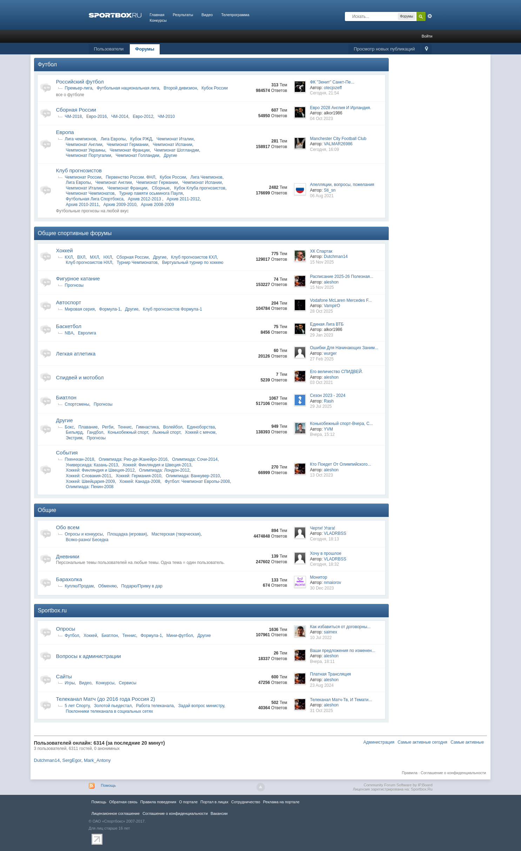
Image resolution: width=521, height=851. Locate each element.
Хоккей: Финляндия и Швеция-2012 (100, 470)
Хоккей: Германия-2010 (138, 475)
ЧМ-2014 (119, 116)
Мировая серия (80, 309)
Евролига (87, 333)
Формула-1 (110, 309)
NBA (69, 333)
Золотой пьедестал (113, 705)
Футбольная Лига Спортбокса (94, 199)
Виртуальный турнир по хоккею (192, 262)
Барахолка (69, 579)
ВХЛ (81, 257)
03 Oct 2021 (321, 382)
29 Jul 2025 (321, 406)
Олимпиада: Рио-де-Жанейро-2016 (133, 459)
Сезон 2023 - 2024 (327, 395)
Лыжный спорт (167, 432)
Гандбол (95, 432)
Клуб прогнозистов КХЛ (194, 257)
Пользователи (109, 49)
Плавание (88, 427)
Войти (427, 36)
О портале (188, 802)
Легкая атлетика (76, 354)
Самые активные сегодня (422, 742)
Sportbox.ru (52, 610)
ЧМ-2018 (73, 116)
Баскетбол (69, 326)
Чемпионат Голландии (137, 155)
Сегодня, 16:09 (324, 149)
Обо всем (68, 527)
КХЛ (69, 257)
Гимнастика (147, 427)
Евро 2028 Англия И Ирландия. (340, 107)
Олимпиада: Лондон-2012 (164, 470)
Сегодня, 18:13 (324, 539)
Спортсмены (77, 404)
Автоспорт (68, 302)
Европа (65, 132)
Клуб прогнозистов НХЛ (89, 262)
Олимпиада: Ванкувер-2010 (193, 475)
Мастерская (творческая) (176, 534)
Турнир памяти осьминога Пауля (151, 193)
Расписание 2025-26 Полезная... (341, 276)
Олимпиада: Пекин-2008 (90, 486)
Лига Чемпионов (206, 177)
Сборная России (76, 110)
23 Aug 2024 (321, 685)
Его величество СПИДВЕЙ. (336, 371)
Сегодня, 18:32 (324, 564)
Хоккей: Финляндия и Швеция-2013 (156, 465)
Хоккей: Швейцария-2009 (90, 481)
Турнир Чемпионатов (137, 262)
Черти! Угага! (322, 528)
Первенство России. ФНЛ (130, 177)
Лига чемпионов (80, 139)
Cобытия (67, 453)
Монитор (318, 577)
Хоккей (64, 250)
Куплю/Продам (79, 586)
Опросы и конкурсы (84, 534)
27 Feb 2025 (321, 359)
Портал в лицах (214, 802)
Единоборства (201, 427)
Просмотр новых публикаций (384, 49)
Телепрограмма (235, 15)
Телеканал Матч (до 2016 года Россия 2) (105, 699)
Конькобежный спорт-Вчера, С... (341, 423)
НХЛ (107, 257)
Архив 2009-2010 (119, 204)
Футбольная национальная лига (128, 88)
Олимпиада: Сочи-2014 (195, 459)
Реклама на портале (281, 802)
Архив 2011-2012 (183, 199)
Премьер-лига (78, 88)
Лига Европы (113, 139)
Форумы (144, 49)
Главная (157, 15)
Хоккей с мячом (200, 432)
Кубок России (214, 88)
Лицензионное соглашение (116, 813)
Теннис (125, 427)
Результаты (183, 15)
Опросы (65, 629)
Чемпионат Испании (172, 144)
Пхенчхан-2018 (79, 459)
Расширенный (430, 16)
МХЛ (94, 257)
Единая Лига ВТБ (326, 324)
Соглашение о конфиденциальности (453, 773)
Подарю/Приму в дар (141, 586)
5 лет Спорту (77, 705)
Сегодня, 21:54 (324, 93)
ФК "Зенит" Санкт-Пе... (332, 82)
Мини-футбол (179, 635)
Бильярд (74, 432)
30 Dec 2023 (322, 588)
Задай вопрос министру (201, 705)
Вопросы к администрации (88, 656)
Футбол (47, 64)
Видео (207, 15)
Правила (410, 773)
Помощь (108, 785)
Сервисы (127, 682)
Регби (107, 427)
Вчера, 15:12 (322, 434)
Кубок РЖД (141, 139)
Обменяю (107, 586)
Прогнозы (74, 285)
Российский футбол (80, 82)
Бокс (69, 427)
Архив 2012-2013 (145, 199)
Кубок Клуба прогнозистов (199, 188)
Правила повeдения (158, 802)
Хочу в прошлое (325, 553)
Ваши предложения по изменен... (342, 650)
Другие (170, 155)
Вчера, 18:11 (322, 661)
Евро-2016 (96, 116)
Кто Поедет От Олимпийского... (340, 464)
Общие (47, 510)
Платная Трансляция (330, 674)
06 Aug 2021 (321, 195)
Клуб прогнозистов (79, 170)
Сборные (161, 188)
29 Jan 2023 (321, 335)
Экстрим (74, 438)
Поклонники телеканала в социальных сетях (109, 711)
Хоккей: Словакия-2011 (89, 475)
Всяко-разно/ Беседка (87, 539)
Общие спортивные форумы (75, 233)
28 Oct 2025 (321, 311)
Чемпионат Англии (84, 144)
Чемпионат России (83, 177)
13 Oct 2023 (321, 475)
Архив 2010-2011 (82, 204)
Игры (70, 682)
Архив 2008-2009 (157, 204)
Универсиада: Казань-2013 (92, 465)
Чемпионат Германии (127, 144)
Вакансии (219, 813)
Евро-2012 (143, 116)
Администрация (378, 742)
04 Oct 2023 (321, 118)
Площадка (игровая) (127, 534)
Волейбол (172, 427)
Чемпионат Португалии (88, 155)
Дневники (67, 556)
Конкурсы (158, 20)
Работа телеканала (155, 705)
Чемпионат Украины (85, 150)
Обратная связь (123, 802)
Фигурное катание (78, 278)
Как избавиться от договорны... (340, 626)
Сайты (64, 676)
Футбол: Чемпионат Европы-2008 (197, 481)
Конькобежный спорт (128, 432)
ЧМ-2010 (166, 116)
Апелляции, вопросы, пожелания (342, 184)
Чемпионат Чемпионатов (90, 193)
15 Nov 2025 (322, 262)
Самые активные (467, 742)
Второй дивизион (180, 88)
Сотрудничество (245, 802)
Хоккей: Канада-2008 (139, 481)
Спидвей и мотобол (80, 377)
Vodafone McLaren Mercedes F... (341, 300)
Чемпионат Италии (175, 139)
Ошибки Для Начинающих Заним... (344, 347)
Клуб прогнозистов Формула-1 (172, 309)
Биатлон (66, 397)
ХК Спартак (321, 251)
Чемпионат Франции (130, 150)
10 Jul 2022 (321, 637)
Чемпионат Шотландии (176, 150)
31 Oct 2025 (321, 710)
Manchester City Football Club (338, 138)
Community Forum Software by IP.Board (397, 785)
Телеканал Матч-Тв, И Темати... (341, 699)
